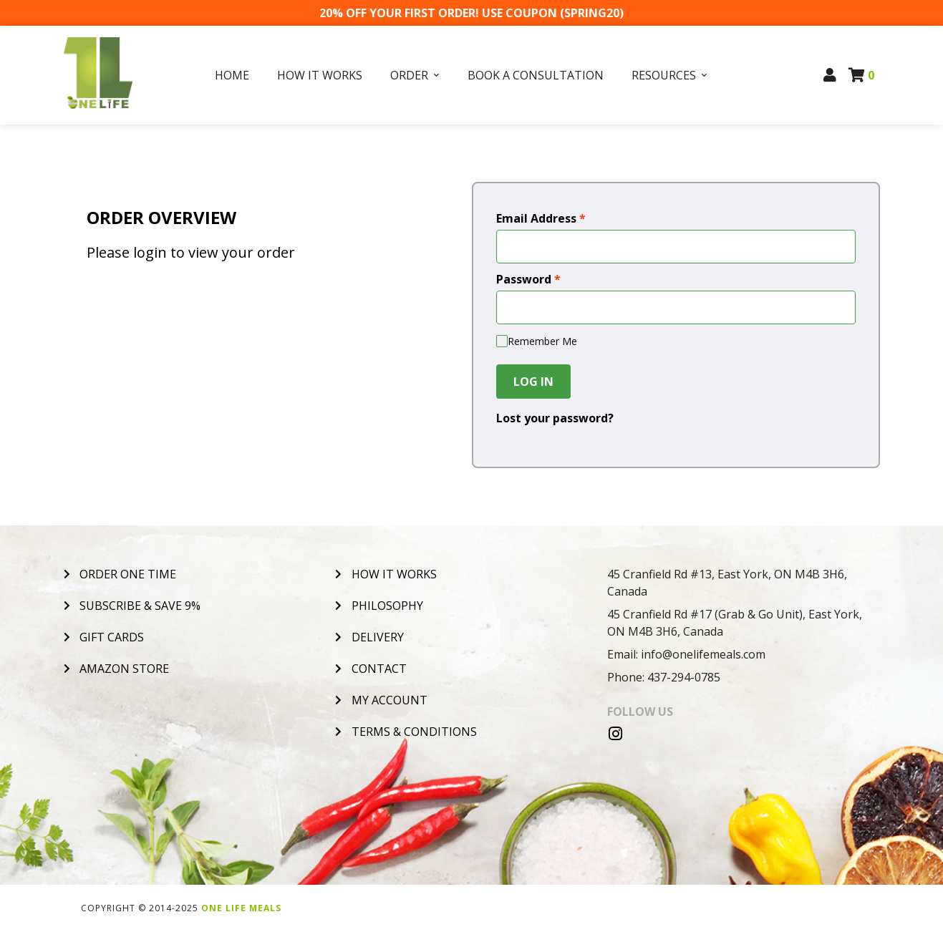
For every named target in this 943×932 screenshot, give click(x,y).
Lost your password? (555, 418)
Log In (533, 381)
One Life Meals (241, 908)
